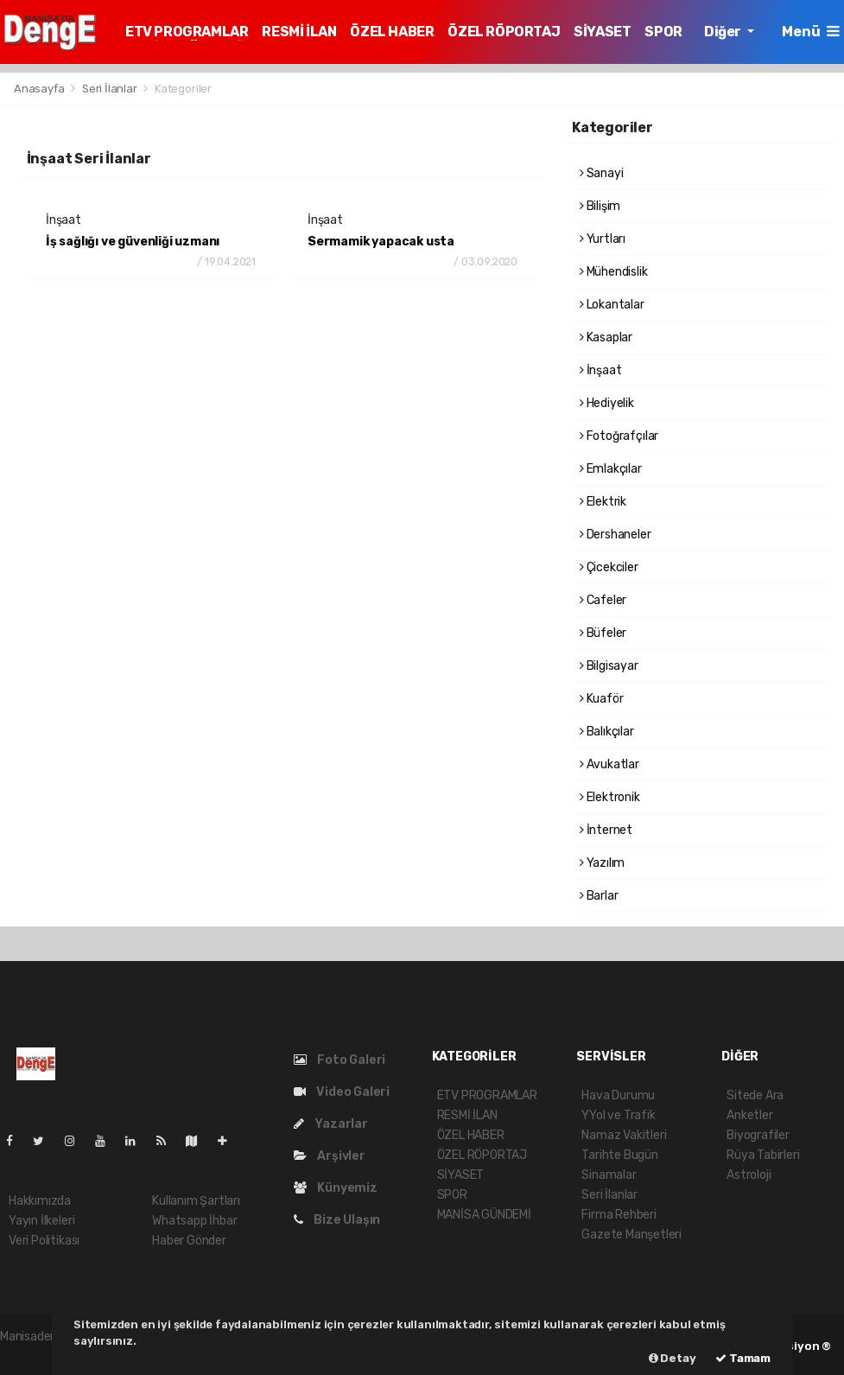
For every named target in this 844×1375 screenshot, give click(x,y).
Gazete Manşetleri (631, 1234)
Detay (672, 1358)
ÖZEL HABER (392, 31)
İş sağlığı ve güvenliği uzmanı (132, 241)
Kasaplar (606, 337)
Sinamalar (608, 1175)
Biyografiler (758, 1135)
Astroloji (749, 1175)
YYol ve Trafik (618, 1115)
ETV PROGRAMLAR (186, 31)
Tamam (743, 1358)
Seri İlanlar (109, 88)
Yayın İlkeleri (41, 1220)
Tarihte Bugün (619, 1155)
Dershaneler (615, 534)
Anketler (749, 1115)
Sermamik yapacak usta (381, 241)
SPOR (663, 31)
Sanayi (601, 173)
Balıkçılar (607, 731)
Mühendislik (614, 271)
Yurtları (602, 239)
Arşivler (329, 1156)
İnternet (606, 830)
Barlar (599, 895)
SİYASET (602, 31)
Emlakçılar (611, 469)
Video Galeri (342, 1092)
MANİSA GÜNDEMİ (484, 1214)
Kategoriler (183, 88)
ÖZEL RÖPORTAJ (503, 31)
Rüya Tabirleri (763, 1155)
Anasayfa (40, 88)
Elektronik (610, 797)
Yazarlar (331, 1124)
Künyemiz (336, 1188)
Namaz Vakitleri (623, 1135)
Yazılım (602, 863)
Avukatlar (609, 764)
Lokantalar (612, 304)
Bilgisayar (609, 666)
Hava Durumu (618, 1095)
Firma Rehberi (619, 1214)
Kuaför (601, 698)
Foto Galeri (340, 1060)
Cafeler (603, 600)
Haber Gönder (189, 1240)
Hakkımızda (40, 1201)
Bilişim (600, 206)
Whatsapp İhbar (194, 1220)
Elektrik (603, 501)
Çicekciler (609, 567)
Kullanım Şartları (196, 1201)
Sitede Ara (755, 1095)
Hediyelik (607, 403)
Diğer (724, 31)
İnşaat (600, 370)
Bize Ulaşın (337, 1220)
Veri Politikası (44, 1240)
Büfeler (603, 633)
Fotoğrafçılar (619, 436)
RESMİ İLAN (299, 31)
